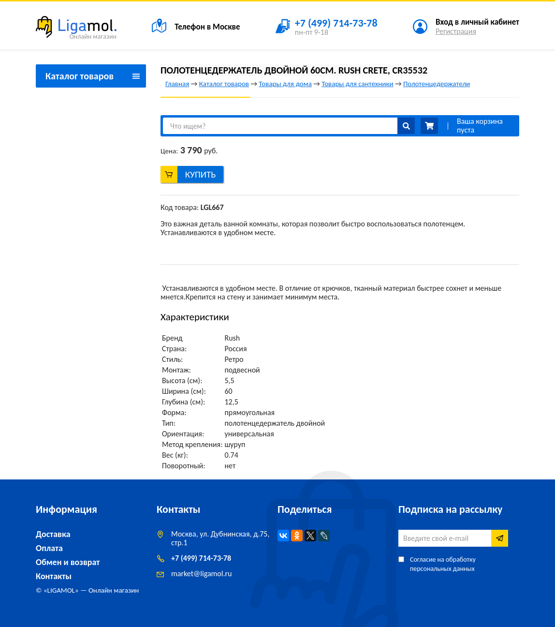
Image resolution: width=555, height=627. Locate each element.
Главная (177, 83)
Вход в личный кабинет (477, 22)
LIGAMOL (61, 590)
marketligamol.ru (201, 573)
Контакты (54, 576)
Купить (200, 174)
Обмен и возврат (68, 562)
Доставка (53, 534)
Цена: (169, 151)
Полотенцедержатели (436, 83)
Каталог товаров (224, 83)
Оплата (49, 548)
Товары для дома (285, 83)
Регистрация (456, 31)
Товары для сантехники (357, 83)
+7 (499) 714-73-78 (201, 558)
